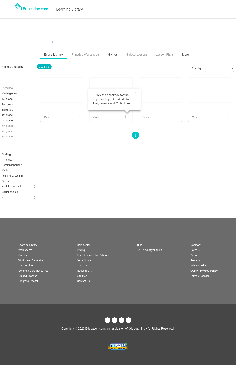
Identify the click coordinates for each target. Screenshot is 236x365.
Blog (139, 244)
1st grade (7, 98)
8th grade (7, 136)
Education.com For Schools (93, 255)
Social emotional (19, 186)
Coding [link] (44, 66)
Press (193, 255)
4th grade (7, 114)
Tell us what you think (149, 250)
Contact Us (83, 281)
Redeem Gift (84, 270)
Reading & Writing (19, 176)
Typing (19, 197)
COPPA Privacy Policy (204, 270)
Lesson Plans (26, 265)
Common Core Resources (33, 270)
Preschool (7, 88)
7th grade (7, 131)
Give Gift (82, 265)
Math (19, 170)
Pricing (81, 250)
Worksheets (25, 250)
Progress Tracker (28, 281)
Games (22, 255)
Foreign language (19, 165)
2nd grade (7, 104)
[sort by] (219, 68)
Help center (83, 244)
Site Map (82, 275)
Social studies (19, 192)
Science (19, 181)
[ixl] (118, 340)
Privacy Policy (198, 265)
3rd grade (7, 109)
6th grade (7, 125)
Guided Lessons (27, 275)
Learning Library (69, 9)
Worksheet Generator (30, 260)
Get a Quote (84, 260)
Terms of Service (200, 275)
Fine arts (19, 159)
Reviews (195, 260)
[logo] (31, 9)
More (187, 54)
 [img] (135, 93)
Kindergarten (9, 93)
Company (195, 244)
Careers (195, 250)
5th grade (7, 120)
